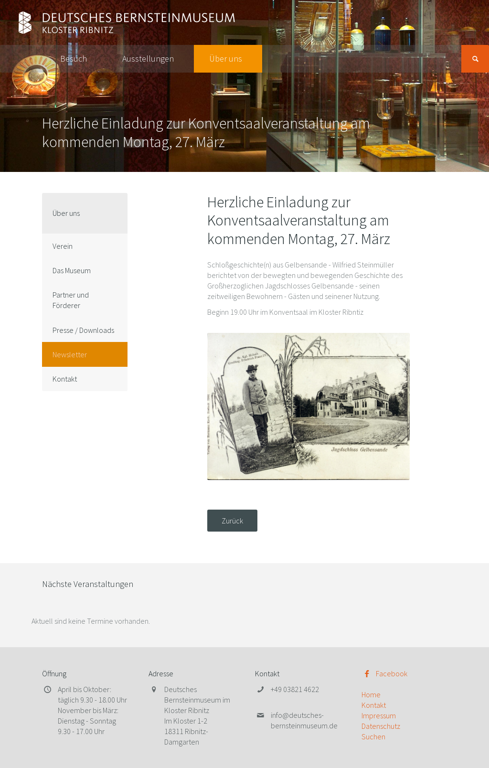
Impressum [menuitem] (378, 715)
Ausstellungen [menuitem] (148, 58)
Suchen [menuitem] (373, 736)
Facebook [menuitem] (391, 673)
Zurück (232, 520)
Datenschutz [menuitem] (380, 726)
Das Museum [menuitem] (72, 270)
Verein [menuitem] (63, 246)
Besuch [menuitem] (73, 58)
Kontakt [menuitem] (65, 379)
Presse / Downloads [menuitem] (83, 330)
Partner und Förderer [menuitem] (71, 300)
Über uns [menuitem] (225, 58)
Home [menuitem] (371, 694)
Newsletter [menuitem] (70, 354)
